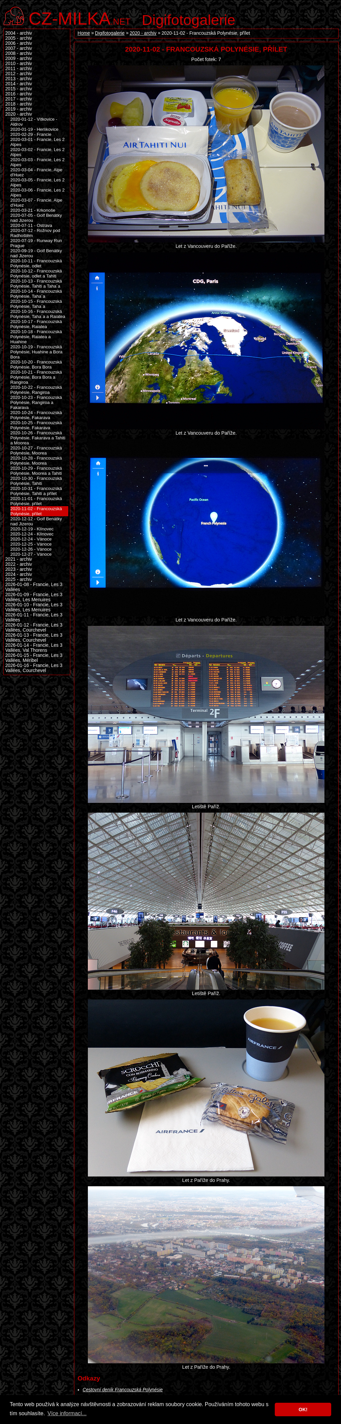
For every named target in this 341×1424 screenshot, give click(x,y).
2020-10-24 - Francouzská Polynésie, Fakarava (36, 415)
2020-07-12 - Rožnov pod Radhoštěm (35, 233)
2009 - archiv (18, 58)
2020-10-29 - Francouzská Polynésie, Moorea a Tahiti (36, 471)
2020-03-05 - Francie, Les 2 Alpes (37, 182)
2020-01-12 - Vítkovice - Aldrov (33, 122)
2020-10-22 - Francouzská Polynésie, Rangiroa (36, 390)
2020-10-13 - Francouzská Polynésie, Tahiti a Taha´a (36, 284)
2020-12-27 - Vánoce (31, 554)
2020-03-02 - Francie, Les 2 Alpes (37, 152)
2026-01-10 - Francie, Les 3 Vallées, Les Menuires (34, 607)
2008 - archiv (18, 53)
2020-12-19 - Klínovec (32, 528)
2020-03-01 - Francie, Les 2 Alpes (37, 142)
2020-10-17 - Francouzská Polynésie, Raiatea (36, 324)
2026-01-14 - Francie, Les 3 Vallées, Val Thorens (34, 648)
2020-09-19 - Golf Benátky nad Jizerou (36, 253)
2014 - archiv (18, 83)
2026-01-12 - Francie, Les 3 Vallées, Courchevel (34, 627)
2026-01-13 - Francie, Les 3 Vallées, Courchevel (34, 638)
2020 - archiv (143, 33)
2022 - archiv (18, 564)
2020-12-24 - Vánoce (31, 539)
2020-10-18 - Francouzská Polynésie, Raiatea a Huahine (36, 336)
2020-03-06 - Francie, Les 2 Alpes (37, 192)
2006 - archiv (18, 43)
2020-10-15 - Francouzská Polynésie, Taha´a (36, 304)
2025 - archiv (18, 579)
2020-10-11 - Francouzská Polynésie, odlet (36, 263)
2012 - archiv (18, 73)
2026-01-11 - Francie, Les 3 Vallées (34, 617)
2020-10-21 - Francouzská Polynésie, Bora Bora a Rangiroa (36, 377)
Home (84, 33)
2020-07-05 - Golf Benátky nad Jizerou (36, 218)
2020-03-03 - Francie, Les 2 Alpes (37, 162)
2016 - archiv (18, 93)
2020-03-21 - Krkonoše (32, 210)
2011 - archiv (18, 68)
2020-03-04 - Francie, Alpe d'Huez (36, 172)
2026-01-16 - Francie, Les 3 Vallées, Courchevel (34, 668)
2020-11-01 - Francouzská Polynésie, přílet (36, 501)
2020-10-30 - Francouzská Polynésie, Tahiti (36, 481)
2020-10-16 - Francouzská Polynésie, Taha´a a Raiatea (38, 314)
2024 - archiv (18, 574)
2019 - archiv (18, 109)
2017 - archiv (18, 98)
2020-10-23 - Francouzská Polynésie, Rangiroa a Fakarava (36, 402)
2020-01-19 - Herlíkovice (34, 129)
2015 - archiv (18, 88)
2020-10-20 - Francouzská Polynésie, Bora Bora (36, 364)
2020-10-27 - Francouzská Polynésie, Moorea (36, 450)
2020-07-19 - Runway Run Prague (36, 243)
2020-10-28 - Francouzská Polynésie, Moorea (36, 461)
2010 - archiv (18, 63)
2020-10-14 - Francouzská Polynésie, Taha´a (36, 294)
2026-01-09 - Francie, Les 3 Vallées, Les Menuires (34, 597)
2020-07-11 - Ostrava (31, 225)
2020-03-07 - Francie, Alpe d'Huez (36, 203)
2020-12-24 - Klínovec (32, 533)
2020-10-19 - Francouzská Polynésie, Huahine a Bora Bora (36, 351)
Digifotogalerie (189, 20)
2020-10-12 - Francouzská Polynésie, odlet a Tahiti (36, 273)
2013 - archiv (18, 78)
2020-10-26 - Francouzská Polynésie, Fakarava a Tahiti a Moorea (38, 437)
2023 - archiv (18, 569)
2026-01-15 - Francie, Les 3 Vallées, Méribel (34, 658)
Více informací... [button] (67, 1413)
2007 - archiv (18, 48)
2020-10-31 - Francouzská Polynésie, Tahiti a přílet (36, 491)
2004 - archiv (18, 33)
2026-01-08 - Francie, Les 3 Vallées (34, 587)
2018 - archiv (18, 104)
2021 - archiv (18, 559)
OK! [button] (302, 1409)
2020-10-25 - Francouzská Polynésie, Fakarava (36, 425)
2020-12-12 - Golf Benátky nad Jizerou (36, 521)
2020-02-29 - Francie (31, 134)
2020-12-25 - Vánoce (31, 544)
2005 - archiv (18, 38)
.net (80, 18)
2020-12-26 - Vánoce (31, 549)
